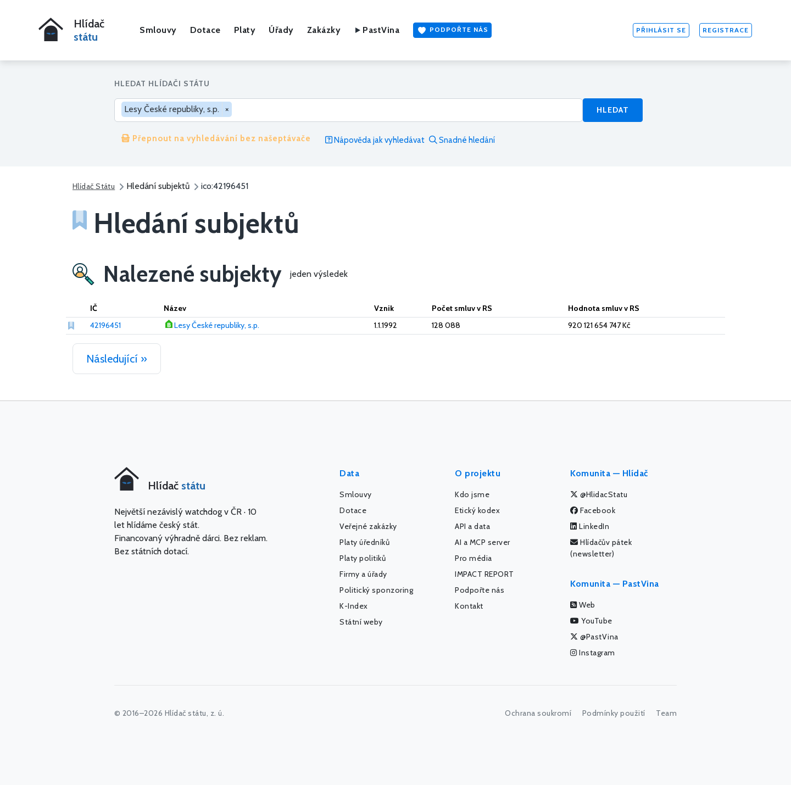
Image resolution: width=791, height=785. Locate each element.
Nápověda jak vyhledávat (375, 140)
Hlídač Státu (94, 186)
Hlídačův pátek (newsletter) (601, 548)
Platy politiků (362, 558)
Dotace (205, 30)
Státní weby (361, 622)
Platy (245, 30)
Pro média (473, 558)
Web (582, 605)
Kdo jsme (472, 494)
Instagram (592, 653)
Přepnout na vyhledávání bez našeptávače (216, 138)
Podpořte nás (452, 30)
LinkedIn (589, 526)
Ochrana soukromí (538, 713)
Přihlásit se (661, 30)
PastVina (376, 30)
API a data (472, 526)
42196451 (105, 325)
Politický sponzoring (376, 590)
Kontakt (469, 606)
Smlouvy (158, 30)
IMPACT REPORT (484, 574)
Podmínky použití (613, 713)
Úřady (281, 30)
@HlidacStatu (598, 494)
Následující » (116, 358)
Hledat (613, 110)
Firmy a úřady (363, 574)
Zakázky (324, 30)
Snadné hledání (462, 140)
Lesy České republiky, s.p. (216, 325)
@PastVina (594, 637)
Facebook (592, 510)
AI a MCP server (482, 542)
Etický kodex (477, 510)
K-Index (353, 606)
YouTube (591, 621)
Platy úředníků (364, 542)
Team (666, 713)
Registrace (726, 30)
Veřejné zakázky (368, 526)
